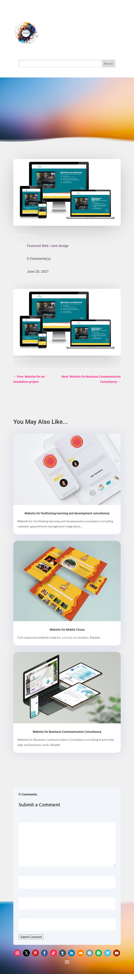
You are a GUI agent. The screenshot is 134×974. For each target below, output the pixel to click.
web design (60, 246)
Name (24, 874)
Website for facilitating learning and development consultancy (67, 513)
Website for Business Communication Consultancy (67, 731)
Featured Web (38, 246)
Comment (26, 820)
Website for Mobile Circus (67, 629)
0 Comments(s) (39, 259)
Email (23, 895)
